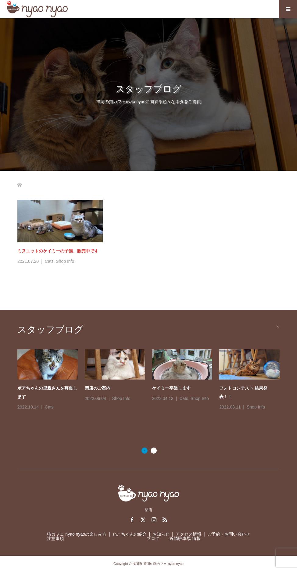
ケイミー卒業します (171, 388)
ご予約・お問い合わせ (228, 534)
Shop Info (65, 261)
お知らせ (161, 534)
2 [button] (154, 451)
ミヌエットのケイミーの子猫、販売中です (57, 250)
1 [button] (144, 451)
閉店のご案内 (97, 388)
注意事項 (55, 538)
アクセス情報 (188, 534)
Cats (49, 261)
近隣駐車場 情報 (185, 538)
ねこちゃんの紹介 (130, 534)
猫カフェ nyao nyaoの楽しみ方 (76, 534)
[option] (152, 380)
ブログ (153, 538)
